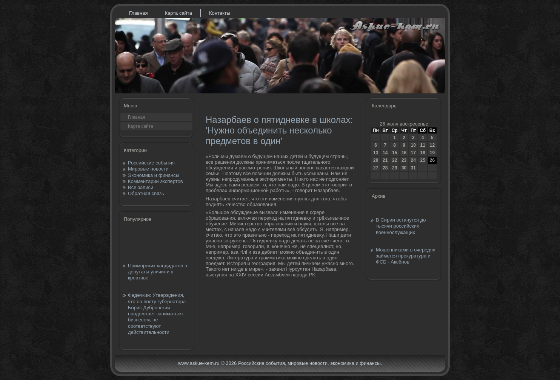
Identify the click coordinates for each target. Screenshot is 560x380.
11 (422, 145)
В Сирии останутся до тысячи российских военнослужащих (401, 226)
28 (385, 168)
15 (394, 152)
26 (432, 160)
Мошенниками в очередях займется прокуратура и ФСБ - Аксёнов (405, 256)
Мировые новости (148, 169)
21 (385, 160)
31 (413, 168)
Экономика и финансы (153, 175)
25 (422, 160)
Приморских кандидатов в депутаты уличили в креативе (157, 272)
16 (404, 152)
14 (385, 152)
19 (432, 152)
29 (394, 168)
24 (413, 160)
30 (404, 168)
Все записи (140, 187)
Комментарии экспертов (155, 181)
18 (422, 152)
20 (375, 160)
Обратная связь (146, 193)
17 (413, 152)
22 (394, 160)
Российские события (151, 163)
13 (375, 152)
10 (413, 145)
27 (375, 168)
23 (404, 160)
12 (432, 145)
